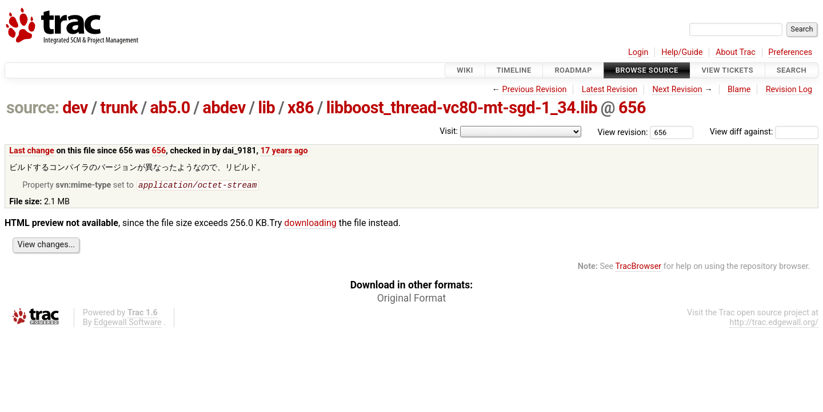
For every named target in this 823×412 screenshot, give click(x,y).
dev (75, 107)
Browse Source (647, 70)
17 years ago (284, 151)
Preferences (790, 52)
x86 (300, 107)
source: (32, 107)
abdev (224, 107)
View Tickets (727, 70)
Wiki (465, 70)
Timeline (514, 70)
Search (791, 70)
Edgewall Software (128, 323)
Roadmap (573, 70)
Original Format (411, 299)
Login (638, 52)
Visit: (449, 131)
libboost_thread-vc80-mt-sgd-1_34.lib (461, 107)
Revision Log (789, 89)
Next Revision (677, 89)
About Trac (736, 52)
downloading (310, 224)
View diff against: (764, 132)
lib (266, 107)
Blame (739, 89)
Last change (31, 151)
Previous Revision (534, 89)
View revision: (623, 132)
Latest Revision (610, 89)
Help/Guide (681, 52)
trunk (118, 107)
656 (632, 107)
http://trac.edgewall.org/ (773, 323)
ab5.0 (170, 107)
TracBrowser (639, 267)
